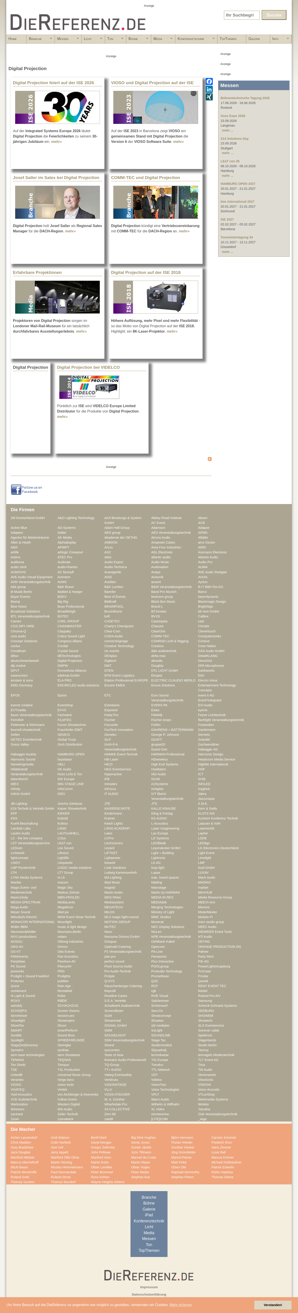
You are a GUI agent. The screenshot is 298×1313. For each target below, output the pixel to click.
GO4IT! (156, 739)
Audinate (64, 562)
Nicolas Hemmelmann (67, 1167)
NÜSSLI (17, 941)
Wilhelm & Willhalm (165, 1104)
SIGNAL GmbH (115, 1025)
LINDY (15, 863)
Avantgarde (112, 572)
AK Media (65, 537)
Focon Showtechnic (72, 725)
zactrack (17, 1114)
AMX (14, 547)
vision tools (66, 1084)
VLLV (108, 1089)
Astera (15, 557)
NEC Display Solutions (167, 927)
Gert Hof (57, 1147)
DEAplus (110, 656)
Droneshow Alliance (72, 670)
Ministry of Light (162, 912)
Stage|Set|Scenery (24, 1045)
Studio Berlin (207, 1045)
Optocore (158, 946)
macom (63, 882)
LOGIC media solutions (74, 867)
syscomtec (112, 1050)
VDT (154, 1075)
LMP (201, 863)
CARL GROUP (68, 621)
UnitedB (16, 1075)
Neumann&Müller (23, 932)
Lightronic (158, 858)
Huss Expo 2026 (233, 116)
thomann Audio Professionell (125, 1060)
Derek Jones (140, 1142)
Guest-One (159, 749)
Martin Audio (113, 892)
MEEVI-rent (206, 902)
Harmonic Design (210, 754)
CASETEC (112, 621)
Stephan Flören (182, 1177)
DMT (108, 665)
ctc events (111, 651)
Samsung (205, 1000)
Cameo (16, 621)
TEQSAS (64, 1060)
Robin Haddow (222, 1172)
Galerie (254, 39)
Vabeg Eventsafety (118, 1075)
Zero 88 (110, 1114)
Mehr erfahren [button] (181, 1305)
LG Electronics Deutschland (218, 848)
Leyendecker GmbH (165, 848)
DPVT (15, 670)
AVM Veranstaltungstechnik (31, 582)
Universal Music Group (74, 1075)
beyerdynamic (208, 596)
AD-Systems (67, 527)
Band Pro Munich (163, 592)
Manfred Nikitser (23, 1157)
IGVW (155, 779)
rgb (153, 991)
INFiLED (204, 784)
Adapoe (203, 527)
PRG (61, 971)
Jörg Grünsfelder (183, 1152)
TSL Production (69, 1069)
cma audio (18, 636)
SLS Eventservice (211, 1025)
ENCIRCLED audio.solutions (78, 685)
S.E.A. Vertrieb (115, 1000)
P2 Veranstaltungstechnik (122, 951)
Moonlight (65, 922)
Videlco (156, 1080)
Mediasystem (114, 902)
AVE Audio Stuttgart (212, 572)
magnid (109, 887)
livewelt (109, 863)
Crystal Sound (68, 651)
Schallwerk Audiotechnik (122, 1005)
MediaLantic (66, 902)
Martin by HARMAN (165, 892)
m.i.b (61, 877)
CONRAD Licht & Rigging (169, 641)
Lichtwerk (18, 853)
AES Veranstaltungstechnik (171, 532)
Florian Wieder (182, 1142)
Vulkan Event (67, 1099)
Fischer (109, 720)
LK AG (156, 863)
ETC (107, 695)
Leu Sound (65, 848)
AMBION (110, 542)
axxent (156, 582)
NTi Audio (205, 936)
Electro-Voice (207, 680)
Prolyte (109, 976)
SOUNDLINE (160, 1035)
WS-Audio (65, 1109)
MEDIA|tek (159, 902)
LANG (62, 828)
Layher (203, 833)
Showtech (205, 1020)
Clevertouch (207, 631)
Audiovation (159, 567)
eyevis (202, 710)
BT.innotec (159, 611)
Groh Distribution (70, 744)
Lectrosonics (113, 843)
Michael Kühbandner (226, 1162)
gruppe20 (158, 744)
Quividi (203, 981)
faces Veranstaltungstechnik (31, 715)
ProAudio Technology (166, 971)
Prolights (64, 976)
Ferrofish (17, 720)
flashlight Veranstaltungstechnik (221, 720)
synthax (63, 1050)
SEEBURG (206, 1011)
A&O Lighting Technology (76, 518)
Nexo (108, 932)
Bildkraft (110, 601)
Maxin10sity (19, 897)
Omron (63, 946)
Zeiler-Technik (68, 1114)
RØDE (62, 1000)
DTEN (108, 670)
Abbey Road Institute (166, 518)
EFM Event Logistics (119, 675)
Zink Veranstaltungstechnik (217, 1114)
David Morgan (101, 1142)
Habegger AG (208, 749)
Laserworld (206, 828)
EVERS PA (159, 705)
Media (161, 40)
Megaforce (65, 907)
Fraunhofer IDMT (70, 730)
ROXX (15, 1000)
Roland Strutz (61, 1177)
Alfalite (203, 537)
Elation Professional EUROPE (126, 680)
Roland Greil (20, 1177)
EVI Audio (205, 705)
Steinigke (64, 1045)
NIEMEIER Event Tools (215, 932)
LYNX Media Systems (26, 877)
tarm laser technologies (28, 1055)
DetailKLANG (208, 656)
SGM (108, 1015)
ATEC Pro (65, 557)
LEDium (16, 848)
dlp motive (18, 665)
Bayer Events (20, 596)
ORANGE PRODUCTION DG (219, 946)
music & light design (72, 927)
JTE (107, 803)
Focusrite (111, 725)
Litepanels (65, 863)
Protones (17, 981)
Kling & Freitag (162, 813)
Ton (114, 40)
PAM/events (19, 956)
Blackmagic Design (212, 601)
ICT (200, 774)
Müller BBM (19, 927)
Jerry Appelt (59, 1152)
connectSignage (116, 641)
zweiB (108, 1119)
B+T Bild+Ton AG (210, 587)
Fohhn (156, 725)
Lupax (155, 872)
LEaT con (65, 843)
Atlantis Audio (208, 557)
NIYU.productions (23, 936)
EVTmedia (18, 710)
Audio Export (113, 562)
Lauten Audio (20, 833)
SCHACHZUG (68, 1005)
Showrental (112, 1020)
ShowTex (17, 1025)
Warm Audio (160, 1099)
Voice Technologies (165, 1089)
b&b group (18, 587)
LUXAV (203, 872)
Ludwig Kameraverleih (120, 872)
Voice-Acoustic (209, 1089)
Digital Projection (70, 661)
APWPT (63, 547)
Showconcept (161, 1015)
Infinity (15, 789)
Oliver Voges (140, 1167)
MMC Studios (161, 917)
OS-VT (16, 951)
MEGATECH (113, 907)
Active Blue (19, 527)
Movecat (157, 922)
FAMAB (156, 715)
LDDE (202, 838)
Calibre (203, 616)
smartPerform (67, 1030)
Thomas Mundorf (63, 1182)
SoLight (156, 1030)
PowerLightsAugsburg (214, 966)
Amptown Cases (163, 542)
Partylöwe (18, 961)
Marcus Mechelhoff (24, 1162)
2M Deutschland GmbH (28, 518)
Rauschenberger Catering (123, 986)
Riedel (202, 991)
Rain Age (64, 986)
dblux (15, 656)
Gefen (15, 734)
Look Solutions (115, 867)
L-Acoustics (159, 823)
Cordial (63, 646)
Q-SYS (109, 981)
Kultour (63, 823)
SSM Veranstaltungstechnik (124, 1040)
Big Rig (63, 601)
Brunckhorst (113, 611)
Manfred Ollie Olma (65, 1157)
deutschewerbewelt (25, 661)
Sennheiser (19, 1015)
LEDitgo (204, 843)
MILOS (109, 912)
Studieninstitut (161, 1045)
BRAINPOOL (114, 606)
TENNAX (17, 1060)
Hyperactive (113, 774)
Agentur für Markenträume (30, 537)
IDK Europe (66, 779)
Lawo (108, 833)
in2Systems (159, 784)
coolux (15, 646)
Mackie (16, 882)
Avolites (110, 582)
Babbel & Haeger (70, 592)
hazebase (65, 759)
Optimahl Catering (117, 946)
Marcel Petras (181, 1157)
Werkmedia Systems (213, 1099)
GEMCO (64, 734)
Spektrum (205, 1035)
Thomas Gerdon (22, 1182)
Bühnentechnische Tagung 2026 (245, 98)
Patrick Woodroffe (24, 1172)
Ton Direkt (18, 1065)
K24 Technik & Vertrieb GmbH (32, 808)
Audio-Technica (115, 567)
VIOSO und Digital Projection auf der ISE (152, 82)
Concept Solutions (24, 641)
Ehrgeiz (156, 675)
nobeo (62, 936)
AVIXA (202, 577)
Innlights (157, 789)
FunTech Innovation (118, 730)
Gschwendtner (208, 744)
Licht (92, 40)
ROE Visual (159, 996)
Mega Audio (19, 907)
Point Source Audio (118, 966)
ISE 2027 (227, 219)
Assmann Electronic (212, 552)
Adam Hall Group (117, 527)
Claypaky (64, 631)
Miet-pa (63, 912)
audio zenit (19, 567)
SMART (16, 1030)
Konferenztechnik (194, 40)
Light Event (206, 853)
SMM (108, 1030)
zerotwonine (160, 1114)
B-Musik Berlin (21, 592)
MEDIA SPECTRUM (25, 902)
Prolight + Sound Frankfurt (30, 976)
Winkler (203, 1104)
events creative (22, 705)
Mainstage (158, 887)
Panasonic (159, 956)
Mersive (204, 907)
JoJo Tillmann (141, 1152)
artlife (15, 552)
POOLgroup (160, 966)
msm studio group (211, 922)
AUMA (203, 567)
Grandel (204, 739)
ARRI (202, 547)
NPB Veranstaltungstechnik (171, 936)
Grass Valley (20, 744)
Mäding (156, 882)
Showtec (157, 1020)
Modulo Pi (205, 917)
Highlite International (213, 764)
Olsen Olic (178, 1167)
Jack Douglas (20, 1152)
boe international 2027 (238, 201)
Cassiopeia (159, 621)
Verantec (17, 1080)
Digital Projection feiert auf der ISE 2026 (53, 82)
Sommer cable (208, 1030)
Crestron (157, 646)
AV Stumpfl (66, 572)
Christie (203, 626)
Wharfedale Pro (115, 1104)
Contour (204, 641)
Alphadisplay (67, 542)
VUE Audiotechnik (24, 1099)
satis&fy (16, 1005)
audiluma (17, 562)
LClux (62, 838)
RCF (154, 986)
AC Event (158, 523)
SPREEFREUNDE (71, 1040)
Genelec (110, 734)
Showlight (18, 1020)
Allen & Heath (21, 542)
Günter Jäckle (141, 1147)
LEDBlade (158, 843)
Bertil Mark (99, 1137)
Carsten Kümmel (223, 1137)
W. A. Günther (114, 1099)
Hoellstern (158, 769)
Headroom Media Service (216, 759)
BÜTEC (63, 616)
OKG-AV (17, 946)
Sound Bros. (67, 1035)
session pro (66, 1015)
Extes (155, 710)
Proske (203, 976)
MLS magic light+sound (121, 917)
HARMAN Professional (167, 754)
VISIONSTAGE (115, 1084)
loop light (157, 867)
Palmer (203, 951)
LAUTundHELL (68, 833)
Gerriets (204, 734)
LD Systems (160, 838)
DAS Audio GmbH (211, 651)
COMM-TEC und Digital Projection (145, 177)
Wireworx (17, 1109)
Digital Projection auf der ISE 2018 (145, 272)
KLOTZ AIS (206, 813)
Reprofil (110, 991)
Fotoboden (206, 725)
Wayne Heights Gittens (107, 1182)
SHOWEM (205, 1015)
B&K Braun (66, 587)
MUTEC (110, 927)
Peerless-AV (67, 961)
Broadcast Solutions (25, 611)
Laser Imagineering (165, 828)
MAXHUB (205, 892)
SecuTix (157, 1011)
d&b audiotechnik (163, 651)
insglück (204, 789)
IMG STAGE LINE (71, 784)
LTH (14, 872)
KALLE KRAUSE (163, 808)
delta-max (158, 656)
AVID (108, 577)
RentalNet (65, 991)
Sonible (16, 1035)
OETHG (204, 941)
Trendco (157, 1065)
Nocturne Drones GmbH (122, 936)
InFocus (110, 789)
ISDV (61, 794)
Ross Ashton (100, 1177)
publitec (63, 981)
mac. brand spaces (165, 877)
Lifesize (63, 853)
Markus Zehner (69, 892)
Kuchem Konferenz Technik (218, 818)
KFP (14, 813)
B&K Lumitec (113, 587)
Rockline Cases (115, 996)
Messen (67, 40)
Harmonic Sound (23, 759)
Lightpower (112, 858)
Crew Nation (207, 646)
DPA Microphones (211, 665)
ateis (107, 557)
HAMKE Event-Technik (121, 754)
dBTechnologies (69, 656)
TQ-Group (111, 1065)
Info (279, 40)
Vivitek (62, 1089)
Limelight (204, 858)
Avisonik (157, 577)
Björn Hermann (182, 1137)
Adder (62, 532)
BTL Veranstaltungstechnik (30, 616)
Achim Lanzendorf (24, 1137)
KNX (14, 818)
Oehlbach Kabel (163, 941)
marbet (203, 887)
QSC (154, 981)
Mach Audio (206, 877)
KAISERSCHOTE (117, 808)
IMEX (15, 784)
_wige (202, 1119)
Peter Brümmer (102, 1172)
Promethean (160, 976)
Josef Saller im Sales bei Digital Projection (56, 177)
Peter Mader (140, 1172)
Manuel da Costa (143, 1157)
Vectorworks (207, 1075)
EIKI (201, 675)
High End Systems (164, 764)
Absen (202, 518)
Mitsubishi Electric (24, 917)
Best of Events (115, 596)
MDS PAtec (112, 897)
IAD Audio (158, 774)
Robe (61, 996)
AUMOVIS (18, 572)
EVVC (62, 710)
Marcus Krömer (222, 1157)
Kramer (109, 818)
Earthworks (206, 670)
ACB (201, 523)
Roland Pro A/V (209, 996)
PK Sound (18, 966)
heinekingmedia (22, 764)
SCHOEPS (19, 1011)
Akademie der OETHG (120, 537)
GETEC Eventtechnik (26, 739)
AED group (112, 532)
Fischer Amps (161, 720)
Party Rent (206, 956)
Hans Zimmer (221, 1147)
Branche (39, 40)
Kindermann (113, 813)
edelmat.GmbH (69, 675)
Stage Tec (158, 1040)
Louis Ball (218, 1152)
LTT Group (65, 872)
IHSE (202, 779)
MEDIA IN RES (162, 897)
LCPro (109, 838)
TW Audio (205, 1069)
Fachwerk (65, 715)
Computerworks (209, 636)
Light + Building (162, 853)
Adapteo (17, 532)
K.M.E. (203, 803)
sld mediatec (160, 1025)
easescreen (19, 675)
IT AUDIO (111, 794)
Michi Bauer (19, 1167)
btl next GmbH (208, 611)
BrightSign (205, 606)
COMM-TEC (160, 636)
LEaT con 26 (230, 161)
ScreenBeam (113, 1011)
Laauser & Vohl (209, 823)
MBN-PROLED (68, 897)
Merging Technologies (167, 907)
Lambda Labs (21, 828)
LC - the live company (26, 838)
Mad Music (112, 882)
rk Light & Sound (23, 996)
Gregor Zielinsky (103, 1147)
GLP (107, 739)
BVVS (155, 616)
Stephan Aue (140, 1177)
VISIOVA (204, 1084)
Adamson (158, 527)
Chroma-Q (18, 631)
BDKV (62, 596)
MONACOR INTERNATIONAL (33, 922)
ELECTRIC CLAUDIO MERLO (173, 680)
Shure (62, 1025)
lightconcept (19, 858)
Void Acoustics (21, 1094)
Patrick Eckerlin (222, 1167)
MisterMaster (207, 912)
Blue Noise (19, 606)
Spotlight (17, 1040)
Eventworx (112, 705)
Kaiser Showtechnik (72, 808)
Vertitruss (111, 1080)
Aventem (64, 577)
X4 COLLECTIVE (117, 1109)
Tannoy (203, 1050)
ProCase (204, 971)
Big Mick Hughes (143, 1137)
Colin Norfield (60, 1142)
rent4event (18, 991)
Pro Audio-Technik (117, 971)
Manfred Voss (101, 1157)
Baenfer (110, 592)
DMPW (63, 665)
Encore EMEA (114, 685)
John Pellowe (101, 1152)
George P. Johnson (165, 734)
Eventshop (65, 705)
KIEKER (64, 813)
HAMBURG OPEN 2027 (238, 183)
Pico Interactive (162, 961)
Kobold (63, 818)
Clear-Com (112, 631)
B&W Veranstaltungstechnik (171, 587)
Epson (62, 695)
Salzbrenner (160, 1000)
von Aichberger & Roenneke (78, 1094)
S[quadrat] (158, 1050)
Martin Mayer (140, 1162)
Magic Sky (65, 887)
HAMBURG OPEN (71, 754)
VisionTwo (158, 1084)
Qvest (15, 986)
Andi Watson (60, 1137)
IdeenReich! (19, 779)
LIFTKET (111, 853)
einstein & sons (22, 680)
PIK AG (203, 961)
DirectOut (205, 661)
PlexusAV (65, 966)
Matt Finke (179, 1162)
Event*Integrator (210, 700)
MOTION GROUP (117, 922)
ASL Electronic (162, 552)
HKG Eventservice (117, 769)
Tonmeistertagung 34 (237, 237)
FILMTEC (65, 720)
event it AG (206, 695)
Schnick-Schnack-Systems (217, 1005)
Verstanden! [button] (273, 1305)
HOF (201, 769)
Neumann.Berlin (69, 932)
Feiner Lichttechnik (212, 715)
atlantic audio (161, 557)
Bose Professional (71, 606)
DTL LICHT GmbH (164, 670)
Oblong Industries (70, 941)
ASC (107, 552)
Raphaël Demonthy (185, 1172)
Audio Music (160, 562)
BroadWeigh (67, 611)
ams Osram (206, 542)
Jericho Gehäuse (70, 803)
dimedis (157, 661)
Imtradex (110, 784)
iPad (149, 1215)
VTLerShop (206, 1094)
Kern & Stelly (207, 808)
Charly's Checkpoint (118, 626)
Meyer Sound (20, 912)
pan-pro (110, 956)
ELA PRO (65, 680)
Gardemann (206, 730)
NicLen (156, 932)
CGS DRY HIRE (22, 626)
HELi (61, 764)
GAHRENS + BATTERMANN (172, 730)
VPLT (155, 1094)
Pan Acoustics (68, 956)
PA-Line (157, 951)
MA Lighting (113, 877)
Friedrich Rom (221, 1142)
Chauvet (157, 626)
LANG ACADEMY (117, 828)
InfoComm (65, 789)
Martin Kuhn (100, 1162)
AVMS (62, 582)
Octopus (110, 941)
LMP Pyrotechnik (23, 867)
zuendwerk (65, 1119)
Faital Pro (111, 715)
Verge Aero (66, 1080)
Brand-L (157, 606)
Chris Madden (21, 1142)
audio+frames (68, 567)
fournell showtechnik (25, 730)
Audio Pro (205, 562)
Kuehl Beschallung (24, 823)
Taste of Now (113, 1055)
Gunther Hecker (183, 1147)
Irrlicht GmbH (20, 794)
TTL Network (160, 1069)
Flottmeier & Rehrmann (28, 725)
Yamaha (204, 1109)
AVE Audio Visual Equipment (32, 577)
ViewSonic (205, 1080)
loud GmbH (206, 867)
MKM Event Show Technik (77, 917)
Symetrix (17, 1050)
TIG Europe (159, 1060)
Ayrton (202, 582)
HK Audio (64, 769)
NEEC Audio (207, 927)
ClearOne (158, 631)
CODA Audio (113, 636)
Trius (201, 1065)
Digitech (110, 661)
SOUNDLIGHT (115, 1035)
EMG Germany (22, 685)
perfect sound (114, 961)
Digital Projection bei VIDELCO (88, 367)
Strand (109, 1045)
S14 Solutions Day (235, 138)
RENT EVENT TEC (212, 986)
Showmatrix (66, 1020)
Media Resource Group (215, 897)
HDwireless (159, 759)
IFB (107, 779)
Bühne (137, 40)
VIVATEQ (18, 1089)
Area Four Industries (166, 547)
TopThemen (228, 39)
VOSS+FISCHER (117, 1094)
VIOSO (16, 1084)
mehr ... (227, 130)
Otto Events (66, 951)
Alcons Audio (160, 537)
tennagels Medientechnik (216, 1055)
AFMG (203, 532)
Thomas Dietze (222, 1177)
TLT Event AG (208, 1060)
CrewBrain (18, 651)
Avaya (155, 572)
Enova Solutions (163, 685)
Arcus (108, 547)
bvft (107, 616)
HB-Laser (111, 759)
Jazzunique (206, 798)
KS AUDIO (159, 818)
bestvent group (162, 596)
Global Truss (67, 739)
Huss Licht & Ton (70, 774)
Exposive (111, 710)
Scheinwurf (159, 1005)
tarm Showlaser (69, 1055)
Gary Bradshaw (22, 1147)
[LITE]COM (159, 1119)
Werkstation (19, 1104)
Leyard (109, 848)
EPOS (15, 695)
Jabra (202, 794)
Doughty (157, 665)
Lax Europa (159, 833)
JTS (154, 803)
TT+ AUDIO (112, 1069)
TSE (14, 1069)
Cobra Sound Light (71, 636)
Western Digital (69, 1104)
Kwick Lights (113, 823)
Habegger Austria (23, 754)
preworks (17, 971)
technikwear (160, 1055)
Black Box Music (163, 601)
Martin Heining (61, 1162)
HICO (108, 764)
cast (201, 621)
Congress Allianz (70, 641)
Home (12, 39)
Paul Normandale (63, 1172)
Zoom (15, 1119)
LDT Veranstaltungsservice (30, 843)
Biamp (15, 601)
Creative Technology (119, 646)
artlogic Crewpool (70, 552)
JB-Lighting (19, 803)
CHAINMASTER (69, 626)
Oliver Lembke (101, 1167)
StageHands (207, 1040)
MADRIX (204, 882)
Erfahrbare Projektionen (37, 272)
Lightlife (63, 858)
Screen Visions (68, 1011)
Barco (202, 592)
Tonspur (63, 1065)
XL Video (157, 1109)
